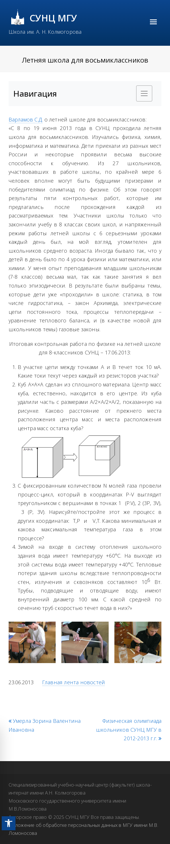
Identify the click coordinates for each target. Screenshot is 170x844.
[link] (8, 823)
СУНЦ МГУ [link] (53, 18)
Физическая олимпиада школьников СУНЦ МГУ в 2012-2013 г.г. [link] (128, 729)
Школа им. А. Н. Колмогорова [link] (45, 31)
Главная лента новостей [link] (73, 682)
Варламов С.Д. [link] (26, 119)
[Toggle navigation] (144, 93)
